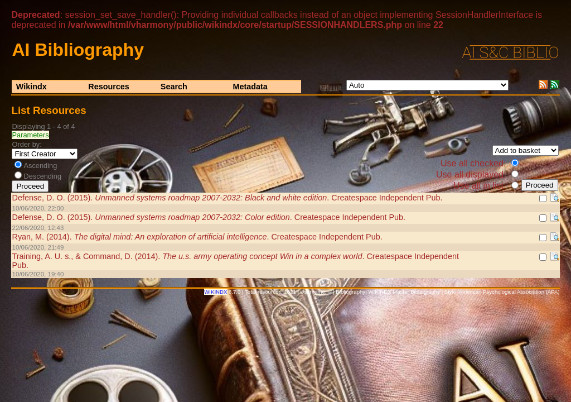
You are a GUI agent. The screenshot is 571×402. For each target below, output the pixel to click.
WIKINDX (215, 292)
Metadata (250, 86)
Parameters (30, 135)
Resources (108, 86)
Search (174, 86)
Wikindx (31, 86)
